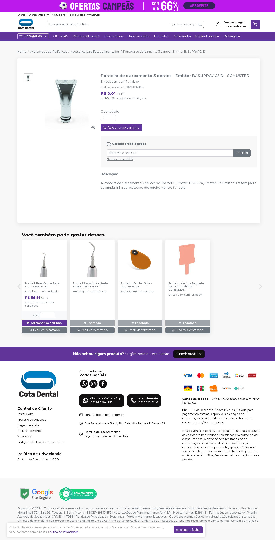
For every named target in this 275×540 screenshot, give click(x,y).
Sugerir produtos (189, 354)
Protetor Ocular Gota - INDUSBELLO (136, 285)
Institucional (58, 14)
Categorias (33, 36)
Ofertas (21, 14)
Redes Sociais (76, 14)
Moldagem (231, 36)
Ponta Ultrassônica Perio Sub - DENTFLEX (42, 285)
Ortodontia (182, 36)
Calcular (242, 153)
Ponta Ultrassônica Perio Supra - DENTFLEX (90, 285)
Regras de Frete (28, 425)
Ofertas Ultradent (38, 14)
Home (21, 51)
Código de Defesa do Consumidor (40, 442)
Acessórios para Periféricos (48, 51)
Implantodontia (207, 36)
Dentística (161, 36)
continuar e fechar (188, 529)
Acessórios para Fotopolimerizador (95, 51)
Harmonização (139, 36)
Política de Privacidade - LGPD (38, 459)
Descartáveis (113, 36)
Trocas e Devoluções (31, 419)
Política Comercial (29, 431)
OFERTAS (60, 36)
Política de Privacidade (63, 532)
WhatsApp (93, 14)
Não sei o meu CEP (120, 159)
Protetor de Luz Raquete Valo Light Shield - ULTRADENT (186, 287)
